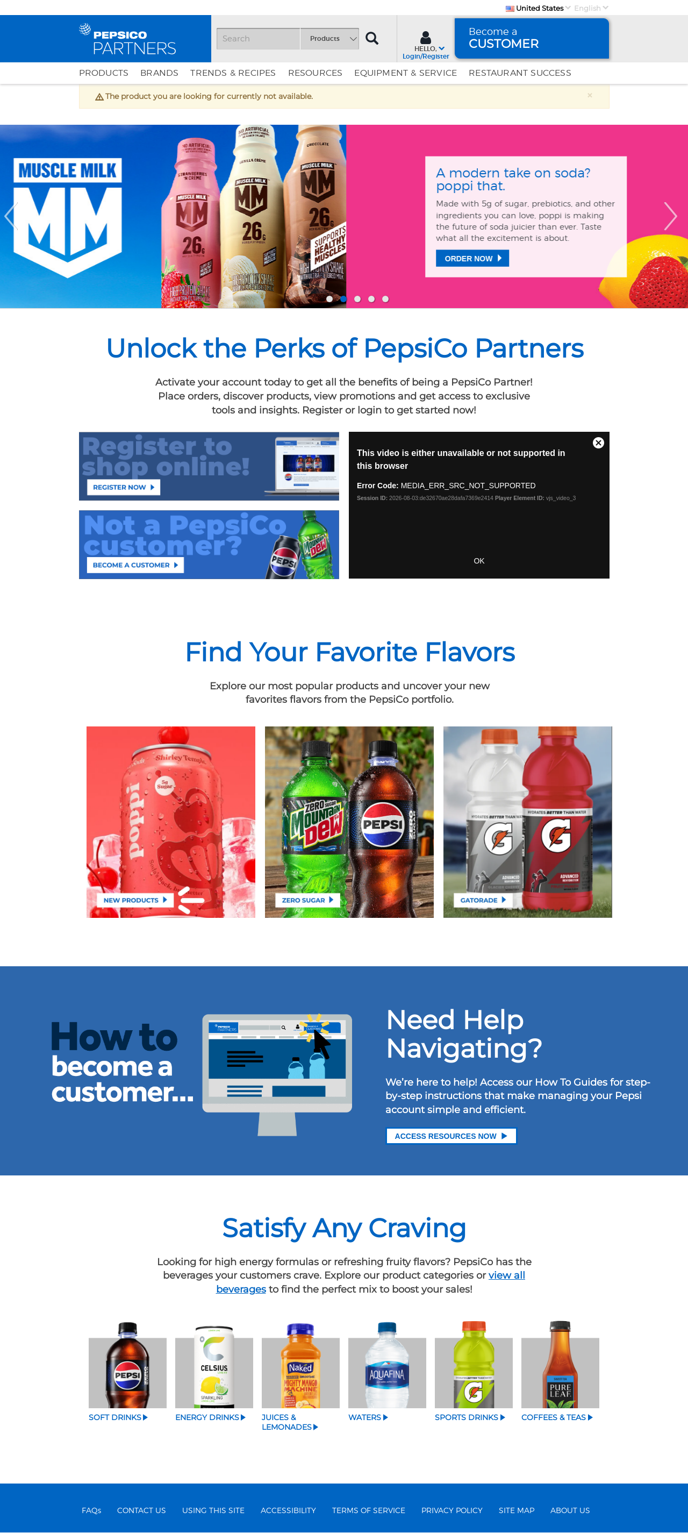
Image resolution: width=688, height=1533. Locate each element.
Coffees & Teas (553, 1417)
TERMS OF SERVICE (368, 1511)
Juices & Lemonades (287, 1422)
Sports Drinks (466, 1417)
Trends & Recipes (233, 73)
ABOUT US (570, 1511)
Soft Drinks (115, 1417)
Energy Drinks (207, 1417)
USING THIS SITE (213, 1511)
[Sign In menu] (426, 44)
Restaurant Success (520, 73)
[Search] (288, 38)
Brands (159, 73)
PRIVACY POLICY (452, 1511)
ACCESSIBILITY (288, 1511)
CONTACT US (141, 1511)
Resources (315, 73)
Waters (364, 1417)
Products (104, 73)
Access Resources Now (451, 1136)
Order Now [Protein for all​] (123, 269)
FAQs (91, 1511)
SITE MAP (516, 1511)
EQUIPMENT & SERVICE (405, 73)
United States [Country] (534, 8)
